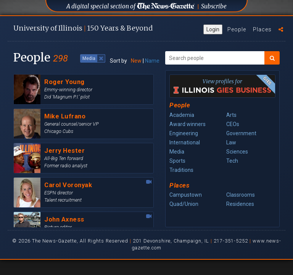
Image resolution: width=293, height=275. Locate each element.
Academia (181, 115)
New (136, 61)
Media (176, 152)
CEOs (232, 124)
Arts (231, 115)
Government (241, 133)
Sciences (237, 152)
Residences (240, 204)
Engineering (183, 133)
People (236, 29)
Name (152, 61)
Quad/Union (183, 204)
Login (212, 29)
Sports (177, 161)
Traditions (181, 170)
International (184, 142)
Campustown (185, 195)
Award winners (187, 124)
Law (231, 142)
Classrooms (240, 195)
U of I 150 (83, 28)
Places (262, 29)
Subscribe (214, 6)
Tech (232, 161)
